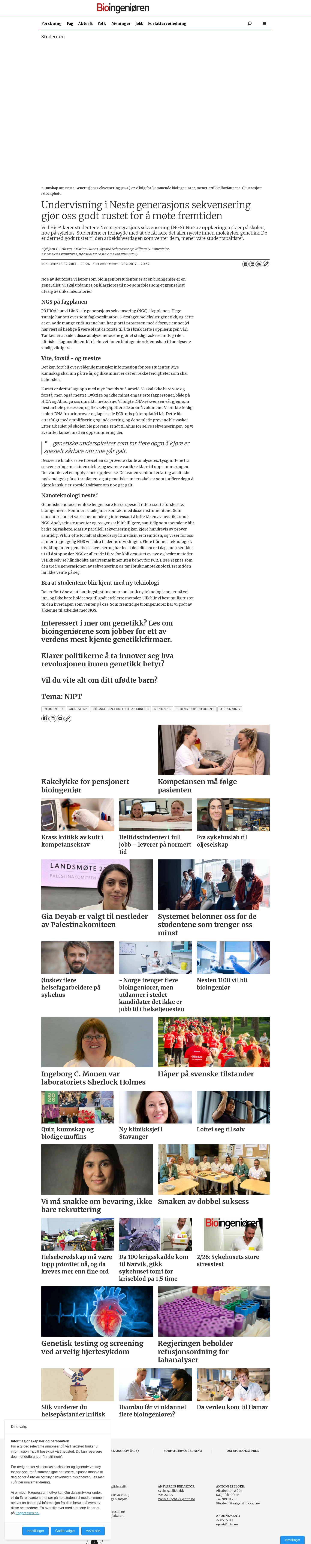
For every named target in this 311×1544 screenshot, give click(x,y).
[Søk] (249, 23)
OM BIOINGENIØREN (243, 1451)
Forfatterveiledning (167, 23)
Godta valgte (65, 1531)
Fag (70, 23)
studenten (54, 709)
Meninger (121, 23)
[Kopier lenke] (266, 264)
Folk (101, 23)
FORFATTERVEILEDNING (182, 1451)
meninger (78, 709)
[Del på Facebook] (245, 264)
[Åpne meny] (265, 23)
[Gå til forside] (157, 8)
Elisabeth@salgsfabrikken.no (238, 1503)
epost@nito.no (227, 1524)
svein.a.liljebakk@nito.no (176, 1499)
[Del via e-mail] (259, 264)
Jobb (139, 23)
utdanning (230, 709)
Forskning (51, 23)
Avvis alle (93, 1531)
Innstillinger (292, 1540)
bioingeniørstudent (195, 709)
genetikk (162, 709)
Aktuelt (85, 23)
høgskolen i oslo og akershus (120, 709)
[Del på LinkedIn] (252, 264)
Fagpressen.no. (27, 1513)
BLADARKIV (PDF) (124, 1451)
